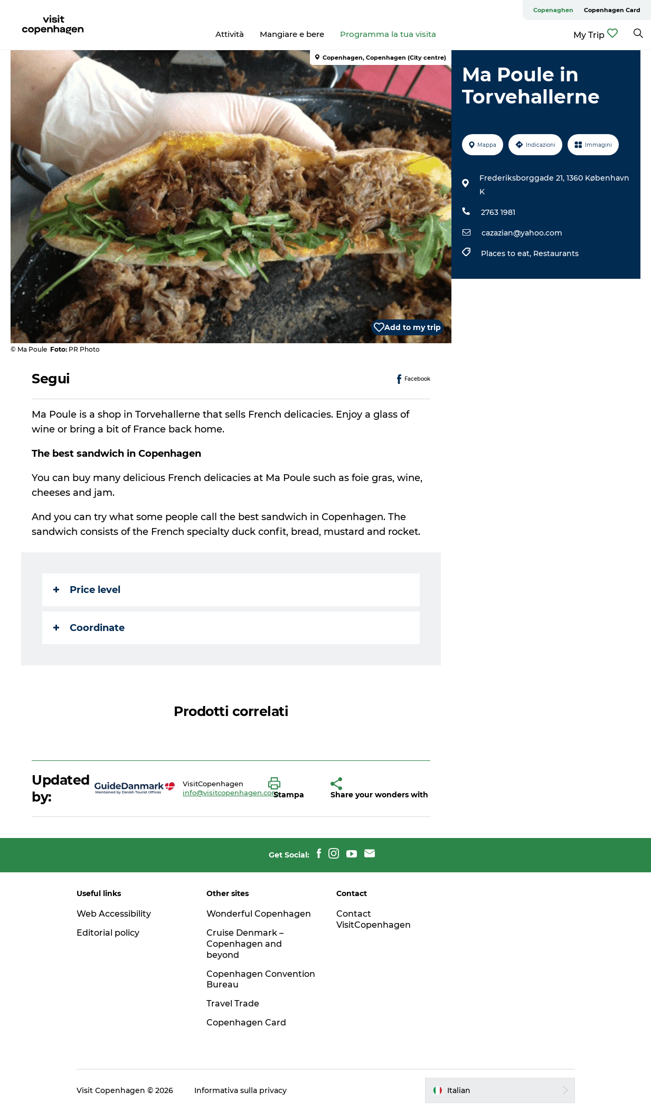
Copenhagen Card (612, 10)
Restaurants (556, 253)
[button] (291, 788)
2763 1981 (498, 212)
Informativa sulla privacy (240, 1090)
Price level (86, 590)
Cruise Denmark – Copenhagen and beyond (245, 944)
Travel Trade (232, 1004)
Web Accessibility (114, 914)
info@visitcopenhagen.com (231, 792)
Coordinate (89, 628)
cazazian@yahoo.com (522, 233)
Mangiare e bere (292, 34)
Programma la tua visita (388, 34)
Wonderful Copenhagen (258, 914)
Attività (229, 34)
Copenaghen (553, 10)
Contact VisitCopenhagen (373, 919)
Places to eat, (507, 253)
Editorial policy (108, 933)
